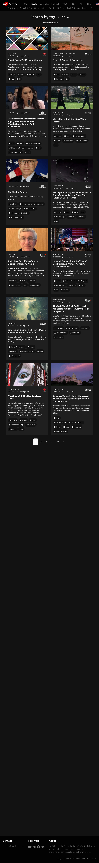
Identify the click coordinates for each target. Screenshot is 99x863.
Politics (52, 8)
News (34, 4)
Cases (93, 8)
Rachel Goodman (59, 299)
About (65, 4)
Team (74, 4)
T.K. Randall (12, 323)
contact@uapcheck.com (13, 846)
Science (55, 4)
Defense (61, 8)
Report (89, 4)
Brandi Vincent (58, 112)
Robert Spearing (13, 389)
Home (26, 4)
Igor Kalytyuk (12, 53)
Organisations (40, 8)
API (81, 4)
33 (58, 441)
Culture (44, 4)
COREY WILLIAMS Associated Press (64, 53)
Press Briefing (26, 8)
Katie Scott (11, 254)
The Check (13, 8)
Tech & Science (73, 8)
